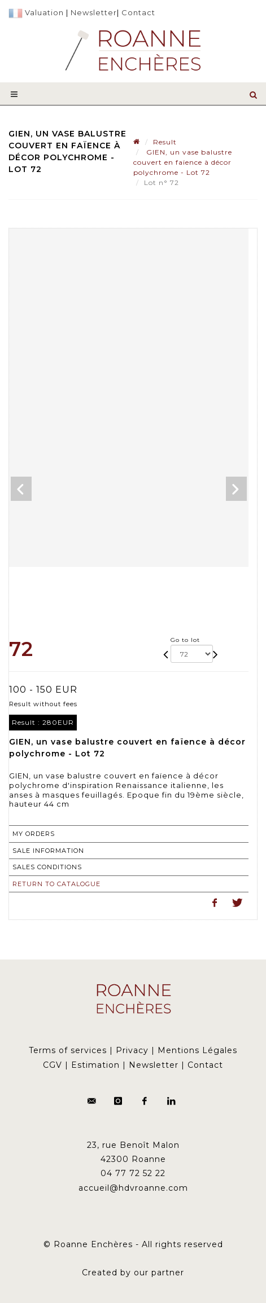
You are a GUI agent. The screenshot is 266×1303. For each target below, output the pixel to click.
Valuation (44, 12)
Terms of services (68, 1050)
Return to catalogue (56, 884)
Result (165, 142)
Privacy (132, 1050)
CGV (52, 1065)
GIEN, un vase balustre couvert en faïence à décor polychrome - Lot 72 (182, 162)
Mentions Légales (197, 1050)
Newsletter (94, 12)
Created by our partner (133, 1272)
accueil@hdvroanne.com (133, 1188)
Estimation (95, 1065)
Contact (138, 12)
